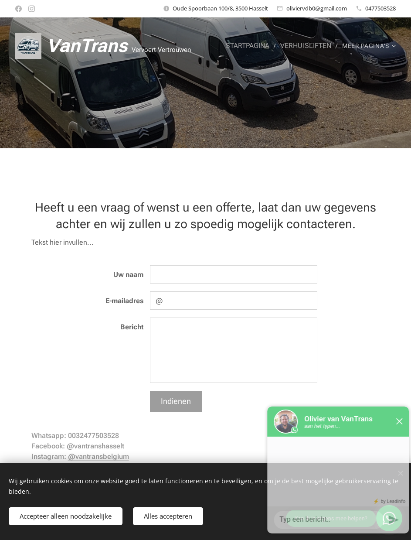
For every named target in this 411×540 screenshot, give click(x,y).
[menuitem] (252, 46)
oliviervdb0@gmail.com (316, 8)
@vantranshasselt (95, 446)
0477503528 (380, 8)
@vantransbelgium (98, 456)
